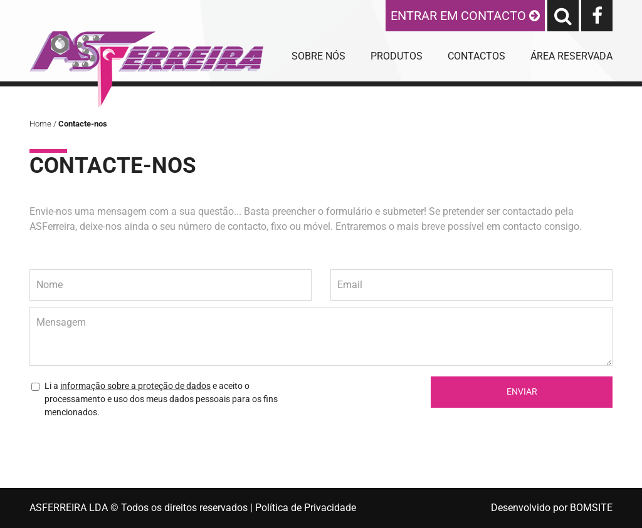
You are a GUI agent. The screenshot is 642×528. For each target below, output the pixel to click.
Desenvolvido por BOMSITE (552, 508)
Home (40, 123)
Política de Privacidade (305, 508)
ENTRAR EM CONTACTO (465, 15)
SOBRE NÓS (318, 56)
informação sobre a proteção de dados (135, 386)
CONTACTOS (476, 56)
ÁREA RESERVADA (571, 56)
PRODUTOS (397, 56)
